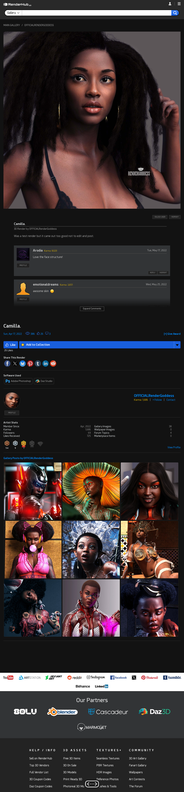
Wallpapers (136, 772)
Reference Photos (107, 779)
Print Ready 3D (72, 779)
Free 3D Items (71, 758)
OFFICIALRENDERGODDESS (39, 25)
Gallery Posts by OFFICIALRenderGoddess (28, 458)
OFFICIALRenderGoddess (154, 396)
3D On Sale (69, 765)
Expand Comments (92, 308)
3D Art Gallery (137, 758)
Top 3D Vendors (39, 765)
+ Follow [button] (157, 399)
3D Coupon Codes (40, 779)
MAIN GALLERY (11, 25)
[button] (179, 4)
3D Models (69, 772)
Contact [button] (170, 399)
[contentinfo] (14, 13)
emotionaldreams (45, 284)
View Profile (174, 447)
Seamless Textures (107, 758)
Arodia (38, 250)
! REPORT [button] (175, 217)
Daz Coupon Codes (40, 786)
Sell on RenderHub (40, 758)
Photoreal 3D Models (76, 786)
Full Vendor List (38, 772)
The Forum (136, 786)
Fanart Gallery (137, 765)
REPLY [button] (152, 273)
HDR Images (104, 772)
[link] (172, 3)
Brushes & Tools (106, 786)
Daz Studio (43, 381)
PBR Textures (105, 765)
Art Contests (137, 779)
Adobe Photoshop (18, 381)
